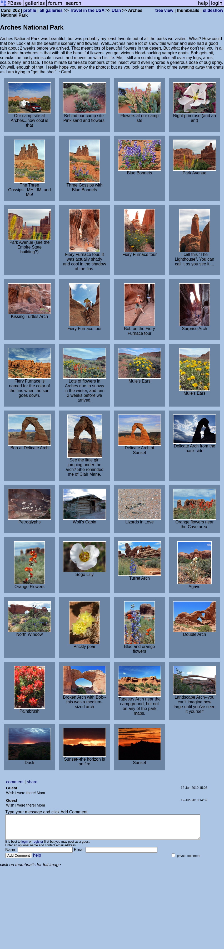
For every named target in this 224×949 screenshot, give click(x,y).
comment (14, 782)
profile (29, 10)
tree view (164, 10)
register (38, 846)
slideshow (213, 10)
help (37, 860)
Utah (116, 10)
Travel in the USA (87, 10)
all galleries (51, 10)
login (24, 846)
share (32, 782)
